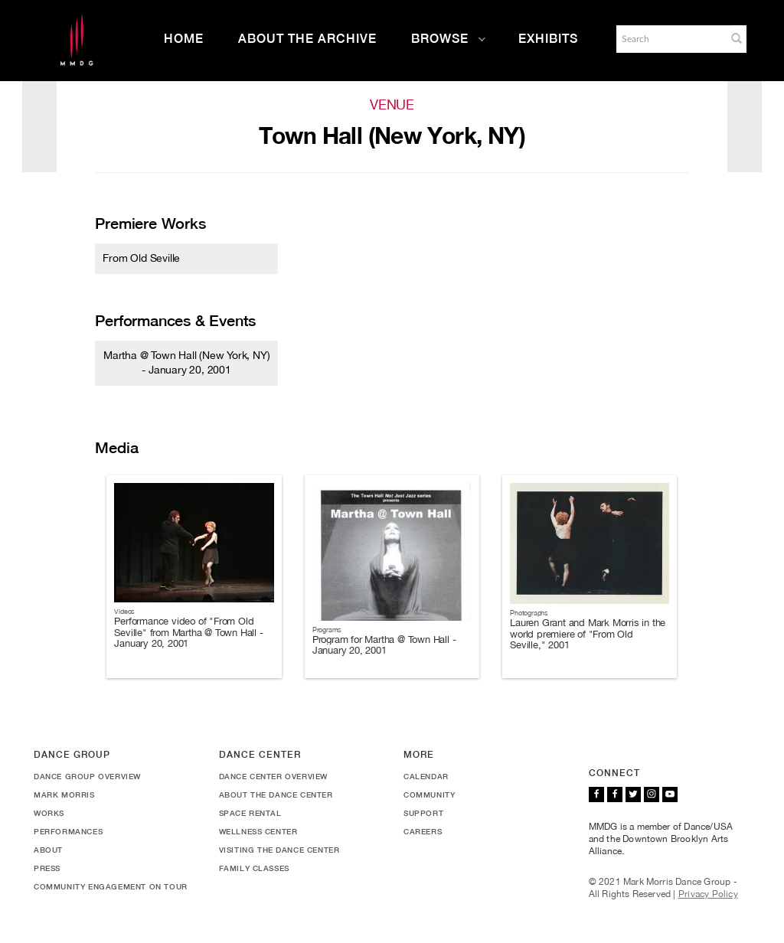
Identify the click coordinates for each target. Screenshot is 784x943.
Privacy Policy (708, 894)
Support (423, 812)
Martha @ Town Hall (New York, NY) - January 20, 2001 (186, 362)
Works (49, 812)
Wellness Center (258, 831)
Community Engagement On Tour (111, 886)
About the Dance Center (276, 794)
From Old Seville (141, 258)
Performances (68, 831)
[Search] (670, 39)
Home (184, 38)
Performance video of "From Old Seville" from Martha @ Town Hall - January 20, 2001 (188, 632)
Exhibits (548, 38)
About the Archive (307, 38)
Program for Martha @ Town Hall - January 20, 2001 (384, 645)
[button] (736, 38)
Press (47, 868)
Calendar (426, 776)
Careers (422, 831)
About (48, 849)
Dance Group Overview (87, 776)
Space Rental (250, 812)
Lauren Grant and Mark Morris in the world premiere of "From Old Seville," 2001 (587, 634)
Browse (448, 38)
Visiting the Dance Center (279, 849)
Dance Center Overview (273, 776)
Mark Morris (64, 794)
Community (429, 794)
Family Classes (254, 868)
